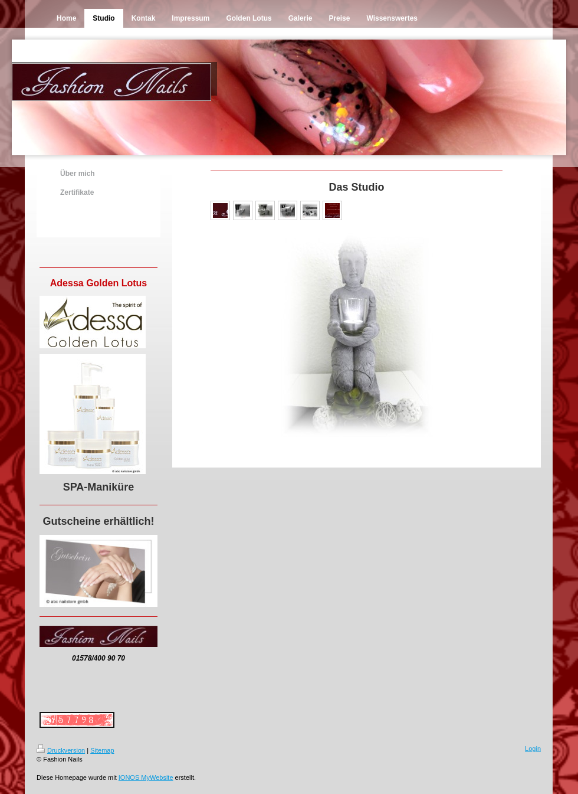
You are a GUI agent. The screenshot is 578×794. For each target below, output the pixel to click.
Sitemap (102, 750)
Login (533, 748)
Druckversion (61, 750)
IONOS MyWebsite (146, 777)
